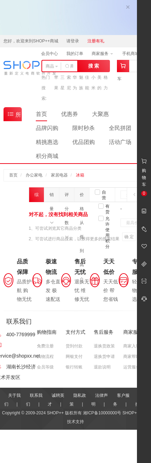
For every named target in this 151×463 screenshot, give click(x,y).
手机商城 (133, 53)
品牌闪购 (47, 128)
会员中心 (49, 53)
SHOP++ (131, 412)
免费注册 (45, 346)
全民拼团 (120, 128)
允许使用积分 (107, 232)
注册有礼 (95, 41)
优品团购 (83, 142)
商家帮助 (131, 356)
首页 (41, 114)
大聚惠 (100, 114)
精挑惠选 (47, 142)
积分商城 (47, 156)
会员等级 (45, 367)
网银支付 (74, 356)
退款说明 (102, 367)
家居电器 (59, 175)
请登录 (72, 41)
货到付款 (74, 346)
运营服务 (131, 367)
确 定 (129, 236)
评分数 (67, 197)
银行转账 (74, 367)
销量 (52, 197)
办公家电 (34, 175)
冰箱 (80, 175)
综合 (36, 197)
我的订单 (74, 53)
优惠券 (69, 114)
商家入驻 (131, 346)
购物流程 (45, 356)
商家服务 (102, 53)
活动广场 (120, 142)
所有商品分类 (14, 115)
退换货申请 (104, 356)
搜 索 (93, 66)
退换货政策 (104, 346)
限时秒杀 (83, 128)
